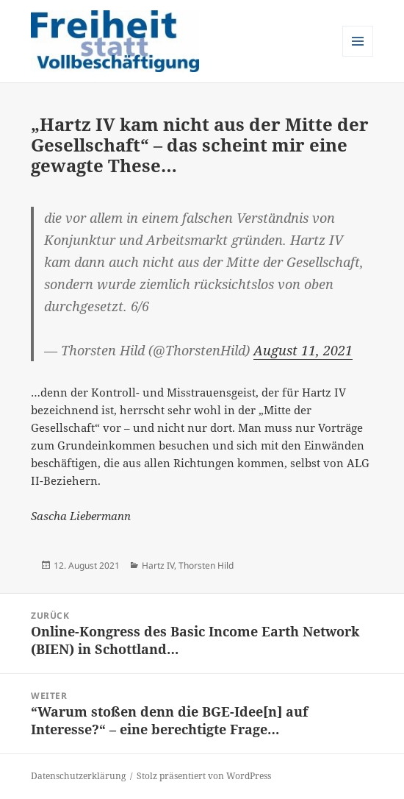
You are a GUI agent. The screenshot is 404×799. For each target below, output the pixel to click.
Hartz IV (158, 565)
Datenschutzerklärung (78, 776)
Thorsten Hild (206, 565)
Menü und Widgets (358, 56)
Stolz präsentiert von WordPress (204, 776)
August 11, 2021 (303, 350)
